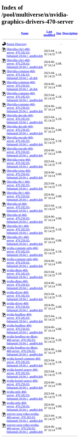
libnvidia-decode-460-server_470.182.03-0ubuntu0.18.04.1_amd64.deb (25, 119)
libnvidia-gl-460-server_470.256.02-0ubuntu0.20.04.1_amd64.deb (25, 218)
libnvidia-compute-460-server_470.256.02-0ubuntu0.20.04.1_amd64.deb (25, 108)
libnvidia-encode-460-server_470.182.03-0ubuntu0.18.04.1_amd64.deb (25, 141)
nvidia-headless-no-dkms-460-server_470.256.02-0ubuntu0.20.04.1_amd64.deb (25, 351)
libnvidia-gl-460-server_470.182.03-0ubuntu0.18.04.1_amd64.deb (25, 207)
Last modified (49, 33)
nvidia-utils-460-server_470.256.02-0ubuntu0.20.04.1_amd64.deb (25, 406)
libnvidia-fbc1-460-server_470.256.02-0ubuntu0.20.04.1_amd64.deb (25, 196)
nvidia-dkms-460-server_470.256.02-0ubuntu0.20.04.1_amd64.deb (25, 285)
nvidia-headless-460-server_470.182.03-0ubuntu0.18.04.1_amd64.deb (25, 318)
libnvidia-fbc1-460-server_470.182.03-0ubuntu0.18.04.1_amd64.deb (25, 185)
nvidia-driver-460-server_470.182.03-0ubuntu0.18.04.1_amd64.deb (25, 296)
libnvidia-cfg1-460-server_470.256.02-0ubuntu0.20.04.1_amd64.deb (25, 64)
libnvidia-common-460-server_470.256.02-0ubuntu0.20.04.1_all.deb (22, 86)
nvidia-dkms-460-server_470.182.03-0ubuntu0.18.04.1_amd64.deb (25, 274)
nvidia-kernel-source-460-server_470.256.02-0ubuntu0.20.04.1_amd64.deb (25, 384)
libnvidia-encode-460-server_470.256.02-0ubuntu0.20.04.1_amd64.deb (25, 152)
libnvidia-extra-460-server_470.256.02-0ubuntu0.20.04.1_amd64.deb (25, 174)
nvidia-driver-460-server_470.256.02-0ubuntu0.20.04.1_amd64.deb (25, 307)
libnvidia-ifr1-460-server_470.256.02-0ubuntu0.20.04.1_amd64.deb (25, 240)
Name (25, 33)
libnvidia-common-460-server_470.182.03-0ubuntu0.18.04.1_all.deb (22, 75)
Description (69, 33)
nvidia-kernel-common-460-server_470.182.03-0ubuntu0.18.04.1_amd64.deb (25, 362)
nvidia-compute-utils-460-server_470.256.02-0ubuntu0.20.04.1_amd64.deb (25, 263)
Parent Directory (17, 44)
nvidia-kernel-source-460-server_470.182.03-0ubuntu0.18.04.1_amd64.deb (25, 373)
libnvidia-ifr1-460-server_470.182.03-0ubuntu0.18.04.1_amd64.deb (25, 229)
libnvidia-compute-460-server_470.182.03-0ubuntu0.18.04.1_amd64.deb (25, 97)
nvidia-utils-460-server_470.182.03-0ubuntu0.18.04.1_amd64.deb (25, 395)
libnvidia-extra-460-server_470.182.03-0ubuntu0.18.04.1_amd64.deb (25, 163)
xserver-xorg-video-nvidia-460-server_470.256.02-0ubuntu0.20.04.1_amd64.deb (25, 428)
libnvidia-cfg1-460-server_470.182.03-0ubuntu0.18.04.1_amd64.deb (25, 52)
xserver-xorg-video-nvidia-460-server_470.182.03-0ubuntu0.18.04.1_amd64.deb (25, 417)
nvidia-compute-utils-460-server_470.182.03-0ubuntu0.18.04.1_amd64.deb (25, 251)
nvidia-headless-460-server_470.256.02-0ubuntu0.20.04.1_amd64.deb (25, 329)
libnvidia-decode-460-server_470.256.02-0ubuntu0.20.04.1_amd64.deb (25, 130)
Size (59, 33)
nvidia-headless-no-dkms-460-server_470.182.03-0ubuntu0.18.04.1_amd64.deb (25, 340)
